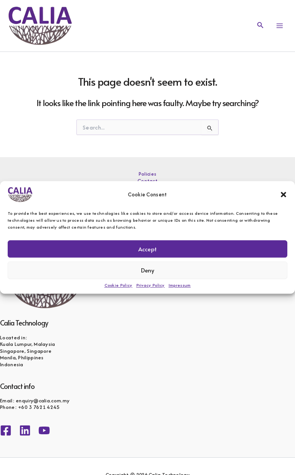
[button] (283, 194)
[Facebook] (6, 430)
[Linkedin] (25, 430)
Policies (147, 174)
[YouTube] (44, 430)
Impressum (180, 285)
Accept (147, 249)
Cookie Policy (118, 285)
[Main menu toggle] (279, 25)
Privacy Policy (150, 285)
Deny (147, 270)
